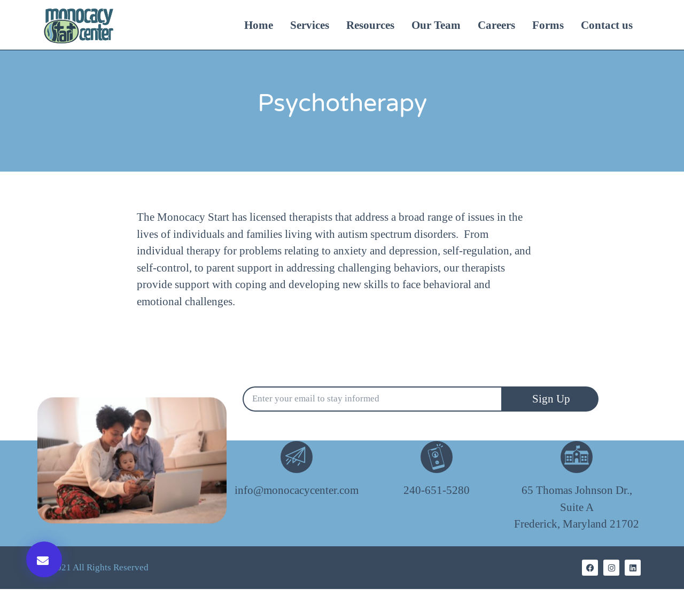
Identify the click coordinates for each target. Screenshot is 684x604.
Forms (548, 25)
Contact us (607, 25)
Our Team (436, 25)
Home (258, 25)
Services (309, 25)
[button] (44, 559)
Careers (496, 25)
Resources (370, 25)
